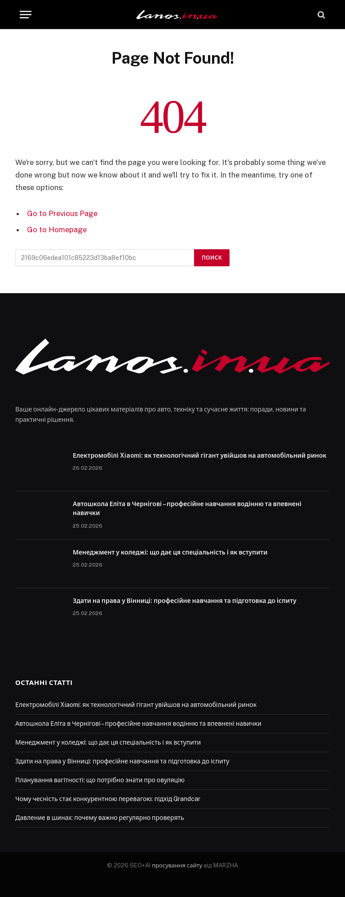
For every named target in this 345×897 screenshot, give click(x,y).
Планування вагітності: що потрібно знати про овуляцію (100, 780)
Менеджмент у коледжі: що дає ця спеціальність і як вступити (170, 552)
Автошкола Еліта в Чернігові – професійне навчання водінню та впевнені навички (187, 508)
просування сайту (177, 865)
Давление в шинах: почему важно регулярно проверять (99, 817)
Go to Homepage (57, 229)
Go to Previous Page (62, 213)
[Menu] (25, 14)
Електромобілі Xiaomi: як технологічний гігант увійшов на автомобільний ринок (200, 455)
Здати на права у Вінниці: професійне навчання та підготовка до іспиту (184, 600)
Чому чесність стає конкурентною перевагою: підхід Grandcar (107, 798)
